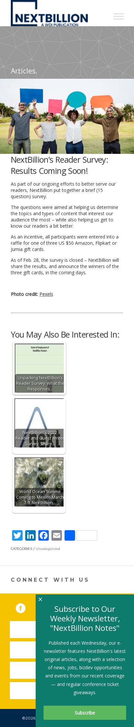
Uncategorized (48, 549)
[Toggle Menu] (118, 16)
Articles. (24, 70)
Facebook (25, 607)
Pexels (46, 294)
